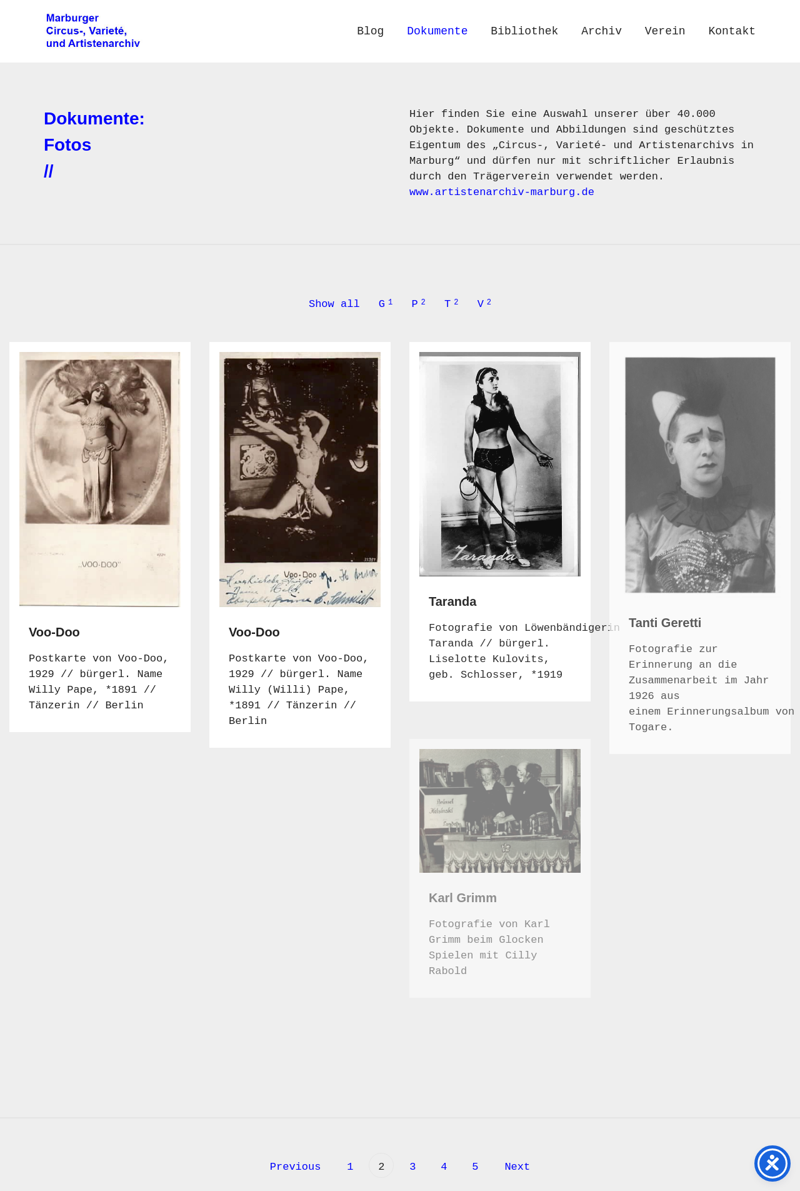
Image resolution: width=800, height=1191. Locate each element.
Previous (292, 1167)
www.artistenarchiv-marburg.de (501, 192)
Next (520, 1167)
